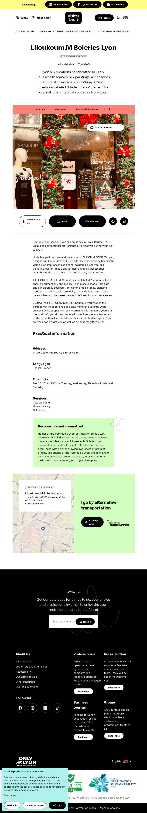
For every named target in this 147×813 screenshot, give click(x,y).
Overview (60, 109)
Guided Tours (58, 4)
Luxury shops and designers (73, 31)
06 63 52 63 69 (31, 221)
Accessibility (23, 671)
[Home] (73, 18)
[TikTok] (57, 708)
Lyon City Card (87, 4)
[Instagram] (32, 708)
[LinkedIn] (45, 708)
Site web (92, 221)
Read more (83, 691)
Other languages (25, 681)
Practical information (87, 109)
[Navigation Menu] (22, 18)
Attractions (115, 4)
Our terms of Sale (26, 676)
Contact (40, 109)
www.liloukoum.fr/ (34, 503)
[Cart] (118, 17)
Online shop (29, 4)
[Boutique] (104, 17)
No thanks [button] (12, 805)
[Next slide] (109, 108)
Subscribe (85, 621)
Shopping (45, 31)
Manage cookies (110, 808)
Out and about (25, 31)
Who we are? (23, 661)
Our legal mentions (27, 686)
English (121, 761)
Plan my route (91, 522)
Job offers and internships (31, 666)
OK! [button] (57, 805)
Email (62, 221)
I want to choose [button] (34, 805)
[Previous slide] (104, 108)
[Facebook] (20, 708)
